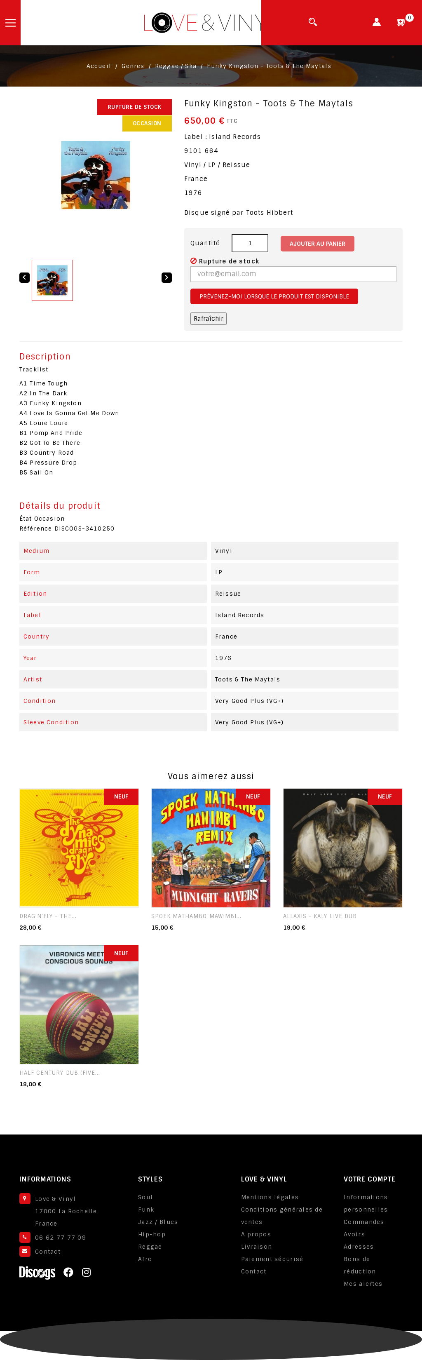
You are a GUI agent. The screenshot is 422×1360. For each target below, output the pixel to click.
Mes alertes (363, 1283)
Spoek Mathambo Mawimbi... (196, 916)
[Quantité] (250, 243)
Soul (145, 1197)
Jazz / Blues (158, 1222)
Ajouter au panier (317, 243)
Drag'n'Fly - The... (48, 916)
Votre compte (370, 1179)
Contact (48, 1251)
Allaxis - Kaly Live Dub (320, 916)
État (25, 518)
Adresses (359, 1246)
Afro (145, 1259)
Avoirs (354, 1234)
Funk (146, 1209)
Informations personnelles (366, 1203)
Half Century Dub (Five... (59, 1072)
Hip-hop (152, 1234)
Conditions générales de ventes (282, 1216)
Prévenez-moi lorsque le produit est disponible (274, 296)
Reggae (150, 1246)
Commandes (364, 1222)
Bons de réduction (360, 1265)
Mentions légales (270, 1197)
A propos (256, 1234)
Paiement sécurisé (272, 1259)
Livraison (256, 1246)
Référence (35, 528)
